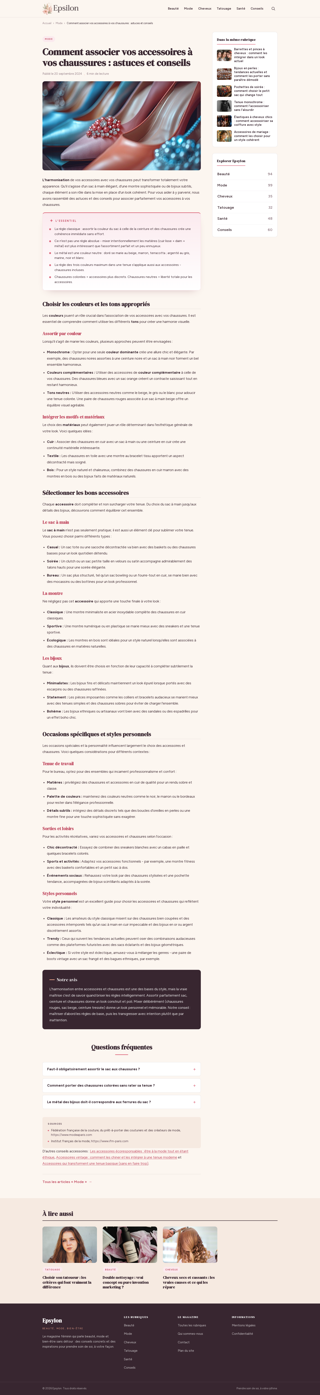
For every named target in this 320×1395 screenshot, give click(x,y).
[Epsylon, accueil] (60, 8)
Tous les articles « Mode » (64, 1182)
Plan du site (186, 1351)
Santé (241, 8)
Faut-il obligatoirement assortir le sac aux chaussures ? (93, 1069)
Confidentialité (242, 1334)
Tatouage (224, 8)
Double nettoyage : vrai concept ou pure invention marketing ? (126, 1282)
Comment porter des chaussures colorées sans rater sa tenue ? (101, 1085)
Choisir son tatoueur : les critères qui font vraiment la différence (66, 1282)
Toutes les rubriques (192, 1325)
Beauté (173, 8)
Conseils (257, 8)
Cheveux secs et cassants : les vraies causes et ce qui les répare (189, 1282)
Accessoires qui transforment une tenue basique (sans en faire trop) (95, 1163)
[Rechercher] (273, 8)
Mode (188, 8)
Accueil (46, 23)
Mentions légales (244, 1325)
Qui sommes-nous (190, 1334)
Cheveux (204, 8)
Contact (184, 1342)
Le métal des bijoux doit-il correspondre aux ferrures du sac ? (99, 1102)
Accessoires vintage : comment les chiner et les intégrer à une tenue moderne (116, 1157)
